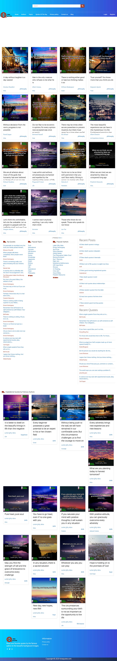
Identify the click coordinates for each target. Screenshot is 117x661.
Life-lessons (32, 251)
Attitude (92, 531)
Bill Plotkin (6, 314)
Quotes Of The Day (41, 14)
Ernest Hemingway (8, 259)
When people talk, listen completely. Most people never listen (13, 254)
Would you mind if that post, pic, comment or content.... (96, 364)
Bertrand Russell (37, 134)
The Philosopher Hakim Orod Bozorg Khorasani (13, 276)
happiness (24, 435)
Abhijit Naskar (7, 359)
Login (105, 14)
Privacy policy (54, 14)
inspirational (82, 273)
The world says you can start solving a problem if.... (95, 370)
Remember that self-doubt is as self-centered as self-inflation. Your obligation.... (14, 309)
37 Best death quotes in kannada (89, 257)
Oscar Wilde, (57, 273)
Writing (30, 263)
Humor (30, 255)
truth (80, 266)
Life (33, 185)
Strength (7, 583)
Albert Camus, (36, 87)
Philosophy (31, 273)
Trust (91, 90)
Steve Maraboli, (58, 251)
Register (112, 14)
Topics (31, 14)
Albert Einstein (95, 134)
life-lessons (80, 624)
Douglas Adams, (8, 229)
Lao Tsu (63, 229)
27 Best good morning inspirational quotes (92, 270)
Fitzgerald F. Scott (38, 182)
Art (91, 138)
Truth (29, 245)
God (4, 185)
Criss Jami (56, 271)
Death (30, 261)
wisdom (81, 292)
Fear (33, 138)
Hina (4, 90)
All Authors (55, 277)
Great (34, 442)
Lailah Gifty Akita (58, 245)
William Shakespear (67, 87)
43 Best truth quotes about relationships (92, 283)
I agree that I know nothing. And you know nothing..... (95, 357)
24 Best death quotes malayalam (89, 251)
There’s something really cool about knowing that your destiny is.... (13, 263)
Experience (95, 138)
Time (62, 138)
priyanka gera (83, 373)
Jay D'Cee (56, 249)
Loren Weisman (83, 353)
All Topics (30, 275)
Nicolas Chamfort (9, 87)
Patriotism (64, 185)
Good (62, 90)
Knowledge (31, 257)
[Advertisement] (58, 34)
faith (54, 441)
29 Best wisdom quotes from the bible (91, 290)
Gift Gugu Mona (58, 265)
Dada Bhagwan (83, 347)
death (81, 247)
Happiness (31, 259)
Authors (23, 14)
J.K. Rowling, (56, 269)
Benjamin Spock (95, 87)
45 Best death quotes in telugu (89, 244)
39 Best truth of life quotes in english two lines (94, 264)
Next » (60, 237)
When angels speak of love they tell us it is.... (93, 314)
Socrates (35, 229)
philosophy (23, 89)
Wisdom (30, 253)
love (80, 299)
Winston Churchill (8, 250)
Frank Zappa (7, 134)
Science (101, 138)
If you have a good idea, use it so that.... (91, 329)
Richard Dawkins (8, 182)
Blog (72, 14)
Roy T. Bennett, (57, 259)
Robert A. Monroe (84, 338)
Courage (63, 448)
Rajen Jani (56, 261)
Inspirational (32, 269)
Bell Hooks (6, 351)
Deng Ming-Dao (83, 332)
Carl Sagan (6, 344)
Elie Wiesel (64, 134)
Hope (30, 271)
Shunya (55, 267)
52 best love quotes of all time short (90, 296)
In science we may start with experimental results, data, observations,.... (12, 340)
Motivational (32, 247)
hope (110, 572)
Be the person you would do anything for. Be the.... (95, 351)
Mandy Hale (6, 268)
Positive (63, 531)
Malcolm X (64, 182)
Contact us (64, 14)
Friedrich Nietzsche (96, 182)
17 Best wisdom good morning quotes (91, 303)
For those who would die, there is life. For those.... (94, 336)
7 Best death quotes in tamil (88, 277)
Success (31, 249)
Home (16, 14)
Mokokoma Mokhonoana (61, 263)
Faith (29, 265)
